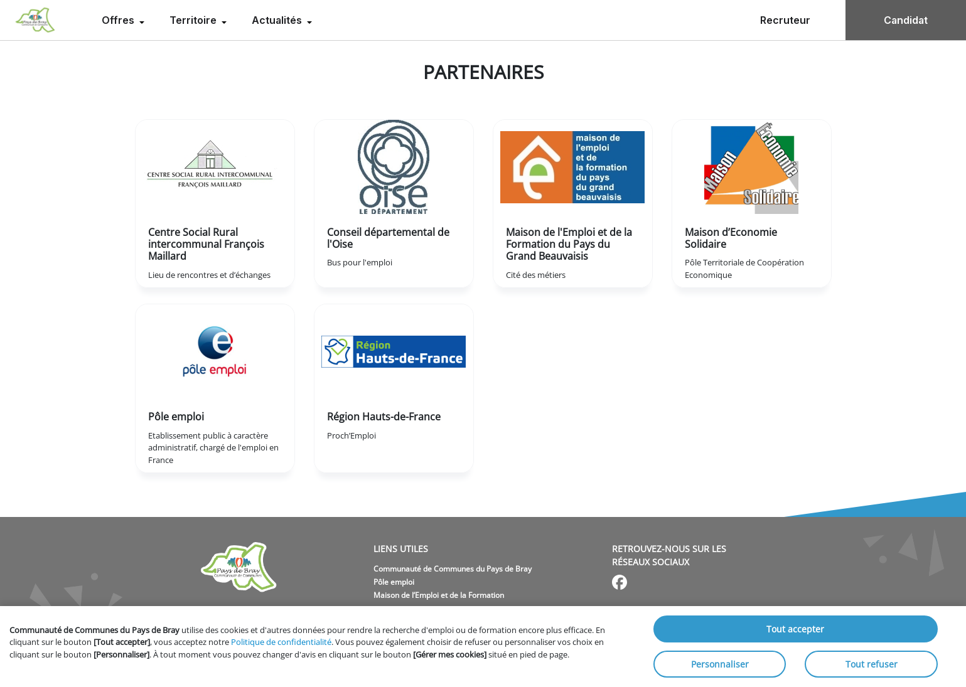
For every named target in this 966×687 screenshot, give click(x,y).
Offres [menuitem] (119, 20)
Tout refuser (871, 664)
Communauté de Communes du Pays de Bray (452, 568)
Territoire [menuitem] (194, 20)
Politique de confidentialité (281, 641)
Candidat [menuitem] (906, 20)
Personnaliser (720, 664)
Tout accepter (795, 629)
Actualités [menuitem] (278, 20)
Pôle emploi (393, 582)
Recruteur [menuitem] (785, 20)
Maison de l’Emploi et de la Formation (438, 595)
